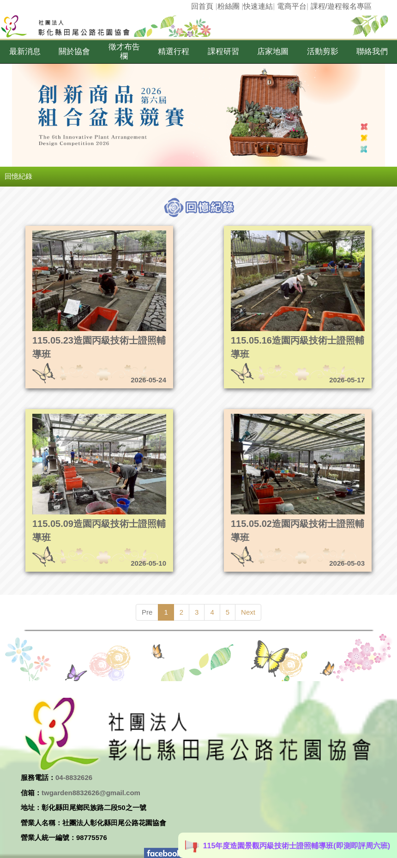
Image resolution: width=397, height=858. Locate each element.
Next (248, 612)
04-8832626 (73, 777)
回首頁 (202, 6)
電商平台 (292, 6)
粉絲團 (228, 6)
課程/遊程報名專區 (341, 6)
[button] (25, 51)
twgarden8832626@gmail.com (91, 793)
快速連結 (258, 6)
